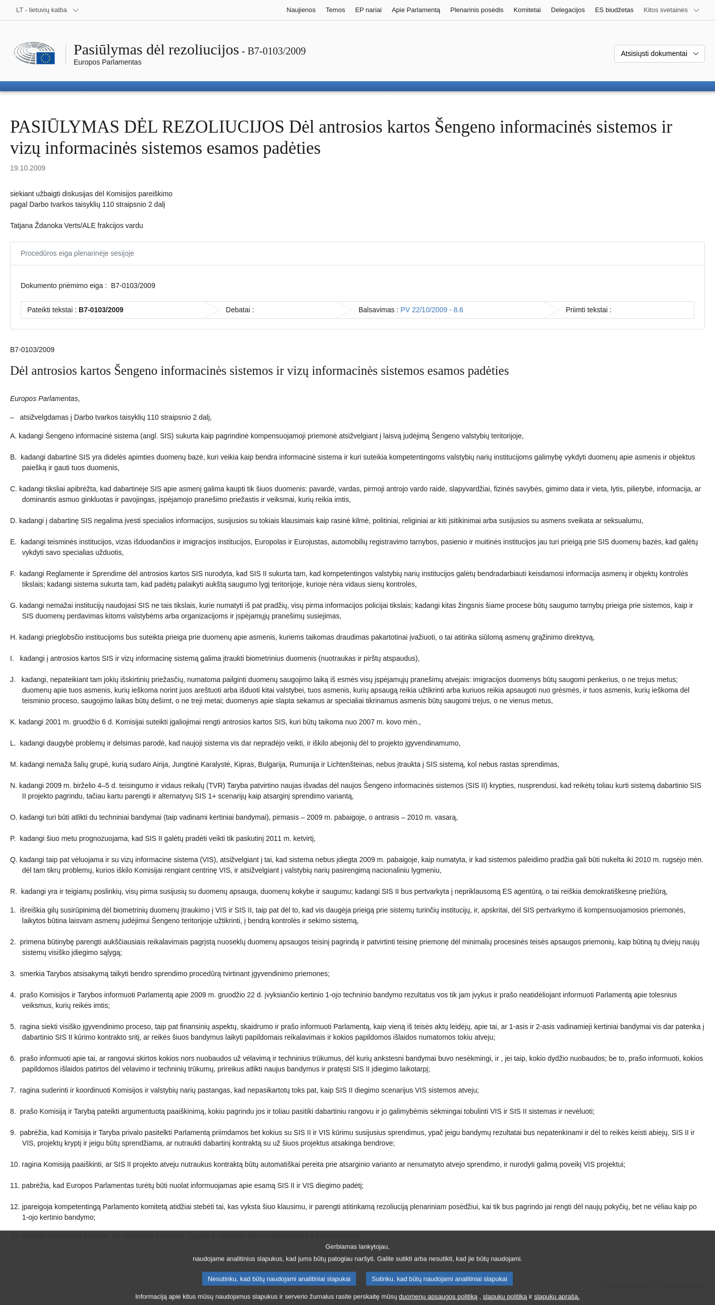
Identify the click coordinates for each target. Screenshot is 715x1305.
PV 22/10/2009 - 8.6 (431, 310)
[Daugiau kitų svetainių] (672, 10)
